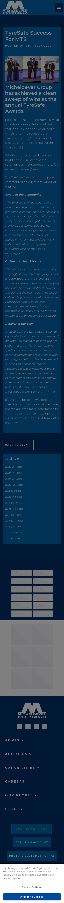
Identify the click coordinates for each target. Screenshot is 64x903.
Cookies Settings (32, 888)
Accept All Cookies (31, 897)
